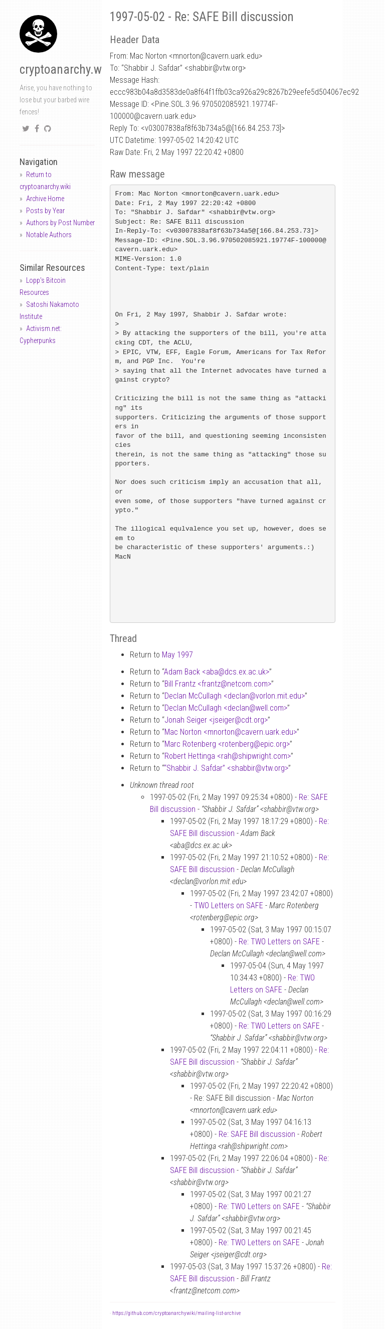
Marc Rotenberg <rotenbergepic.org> (227, 744)
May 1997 (177, 654)
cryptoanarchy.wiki (67, 69)
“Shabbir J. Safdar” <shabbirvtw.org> (226, 768)
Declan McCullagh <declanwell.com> (225, 708)
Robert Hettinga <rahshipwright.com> (227, 756)
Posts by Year (45, 211)
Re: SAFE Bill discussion (257, 1134)
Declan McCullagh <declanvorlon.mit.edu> (234, 696)
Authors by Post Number (60, 223)
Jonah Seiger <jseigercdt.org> (216, 720)
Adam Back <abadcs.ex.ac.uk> (216, 672)
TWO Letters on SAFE (228, 905)
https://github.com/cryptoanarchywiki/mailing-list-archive (176, 1313)
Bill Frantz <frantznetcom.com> (217, 684)
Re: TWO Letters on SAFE (279, 941)
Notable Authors (49, 235)
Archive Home (45, 199)
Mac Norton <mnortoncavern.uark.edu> (230, 732)
